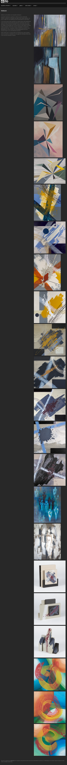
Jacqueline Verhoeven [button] (6, 5)
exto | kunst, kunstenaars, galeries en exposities (4, 1)
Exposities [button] (15, 5)
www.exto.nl (13, 760)
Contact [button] (35, 5)
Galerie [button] (21, 5)
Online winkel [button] (28, 5)
